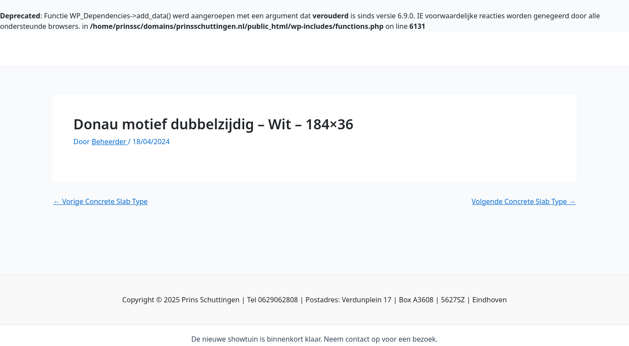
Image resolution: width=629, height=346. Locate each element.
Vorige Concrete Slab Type (100, 201)
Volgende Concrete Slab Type (524, 201)
